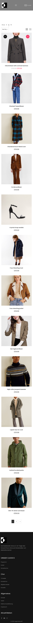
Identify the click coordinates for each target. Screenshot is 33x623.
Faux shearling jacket (16, 308)
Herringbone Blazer (16, 349)
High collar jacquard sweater (16, 389)
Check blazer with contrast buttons (16, 66)
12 (8, 25)
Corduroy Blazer (16, 187)
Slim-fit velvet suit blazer (16, 511)
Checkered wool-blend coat (16, 147)
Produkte (17, 15)
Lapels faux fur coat (16, 430)
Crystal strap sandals (17, 227)
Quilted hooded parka (16, 470)
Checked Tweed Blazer (16, 106)
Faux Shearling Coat (16, 268)
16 (11, 25)
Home (12, 15)
